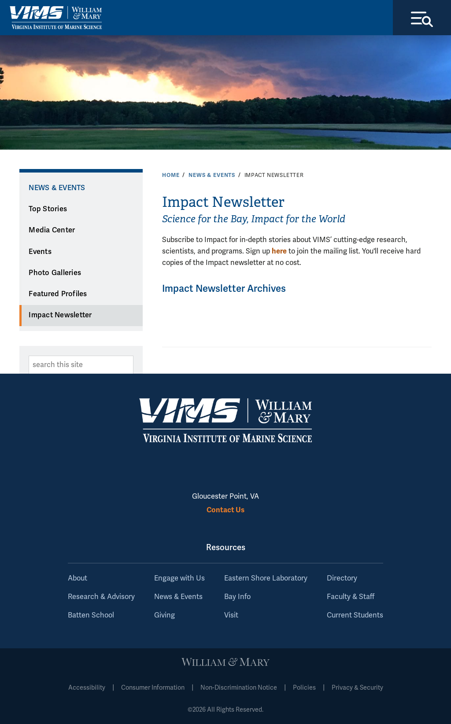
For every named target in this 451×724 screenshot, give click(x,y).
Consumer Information (153, 687)
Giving (164, 615)
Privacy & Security (357, 687)
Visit (231, 615)
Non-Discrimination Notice (238, 687)
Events (40, 251)
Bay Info (237, 596)
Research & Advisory (101, 596)
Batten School (91, 615)
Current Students (355, 615)
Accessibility (86, 687)
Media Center (52, 230)
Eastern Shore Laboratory (265, 578)
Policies (304, 687)
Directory (342, 578)
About (77, 578)
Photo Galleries (55, 272)
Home (170, 175)
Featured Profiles (58, 294)
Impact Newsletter (60, 315)
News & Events (212, 175)
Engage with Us (179, 578)
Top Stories (48, 209)
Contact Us (225, 510)
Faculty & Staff (350, 596)
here (279, 251)
